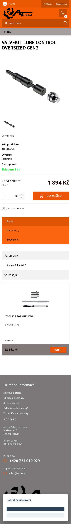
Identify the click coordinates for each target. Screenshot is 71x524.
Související (13, 239)
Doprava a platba (12, 392)
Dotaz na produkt (15, 208)
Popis (10, 221)
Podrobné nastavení (19, 500)
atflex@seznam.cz (18, 473)
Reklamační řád (11, 403)
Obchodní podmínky (13, 397)
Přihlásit (47, 4)
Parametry (13, 230)
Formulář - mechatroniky (15, 413)
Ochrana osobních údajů (15, 408)
